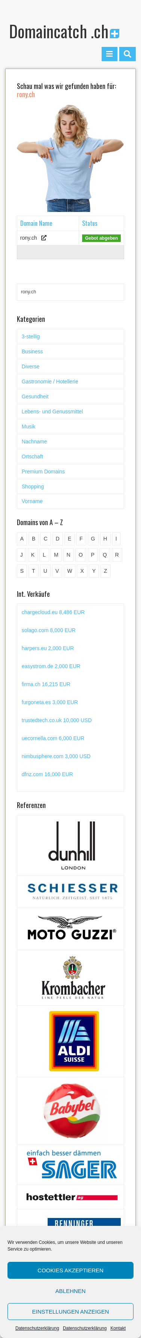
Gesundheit (35, 396)
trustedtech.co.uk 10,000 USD (57, 720)
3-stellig (31, 336)
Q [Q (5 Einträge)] (105, 555)
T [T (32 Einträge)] (33, 571)
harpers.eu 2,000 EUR (48, 648)
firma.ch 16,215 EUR (46, 684)
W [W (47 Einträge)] (69, 571)
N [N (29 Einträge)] (68, 555)
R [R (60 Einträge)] (117, 555)
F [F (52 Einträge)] (81, 539)
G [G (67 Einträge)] (93, 539)
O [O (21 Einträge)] (81, 555)
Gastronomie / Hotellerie (50, 381)
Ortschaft (32, 457)
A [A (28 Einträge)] (22, 539)
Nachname (34, 441)
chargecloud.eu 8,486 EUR (53, 612)
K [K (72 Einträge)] (32, 555)
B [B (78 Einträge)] (33, 539)
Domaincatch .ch (64, 31)
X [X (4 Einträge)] (82, 571)
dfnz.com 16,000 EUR (47, 774)
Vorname (32, 501)
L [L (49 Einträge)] (44, 555)
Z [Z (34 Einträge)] (105, 571)
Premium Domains (43, 472)
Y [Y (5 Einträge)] (94, 571)
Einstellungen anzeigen (70, 1311)
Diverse (30, 366)
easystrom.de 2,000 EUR (51, 666)
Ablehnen (71, 1291)
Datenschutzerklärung (37, 1328)
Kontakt (118, 1328)
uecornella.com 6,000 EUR (53, 738)
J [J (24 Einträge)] (21, 555)
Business (32, 351)
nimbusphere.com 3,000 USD (56, 756)
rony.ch (28, 238)
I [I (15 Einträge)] (116, 539)
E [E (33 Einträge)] (69, 539)
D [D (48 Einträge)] (58, 539)
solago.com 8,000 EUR (49, 630)
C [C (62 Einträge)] (45, 539)
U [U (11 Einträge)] (45, 571)
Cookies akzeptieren (71, 1270)
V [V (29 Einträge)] (57, 571)
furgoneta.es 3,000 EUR (50, 702)
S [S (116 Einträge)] (22, 571)
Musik (29, 426)
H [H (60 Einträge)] (105, 539)
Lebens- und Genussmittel (52, 411)
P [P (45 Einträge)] (92, 555)
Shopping (33, 487)
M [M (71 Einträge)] (56, 555)
